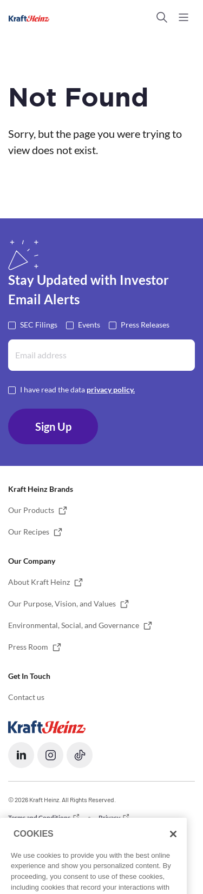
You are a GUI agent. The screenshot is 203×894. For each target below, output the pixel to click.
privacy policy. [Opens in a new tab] (111, 389)
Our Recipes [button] (28, 531)
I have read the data (77, 389)
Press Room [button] (28, 646)
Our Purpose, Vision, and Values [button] (62, 603)
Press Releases (145, 324)
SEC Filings (38, 324)
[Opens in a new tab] (47, 726)
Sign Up (53, 426)
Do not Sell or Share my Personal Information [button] (72, 832)
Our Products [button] (31, 510)
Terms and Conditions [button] (39, 817)
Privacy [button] (109, 817)
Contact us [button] (26, 697)
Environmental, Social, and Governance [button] (73, 625)
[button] (161, 17)
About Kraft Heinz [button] (39, 581)
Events (89, 324)
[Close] (173, 857)
